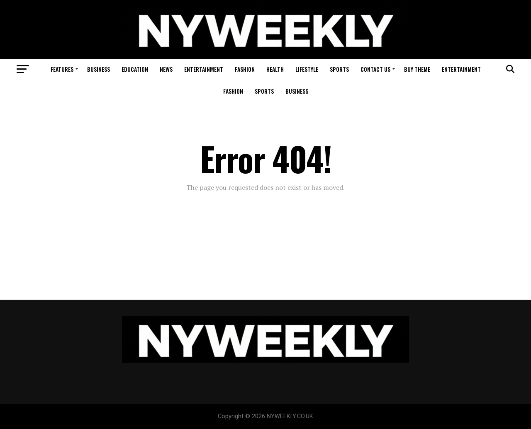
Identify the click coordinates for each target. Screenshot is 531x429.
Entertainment (203, 69)
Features (62, 69)
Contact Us (375, 69)
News (166, 69)
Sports (339, 69)
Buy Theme (417, 69)
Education (135, 69)
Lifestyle (306, 69)
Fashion (245, 69)
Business (98, 69)
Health (275, 69)
